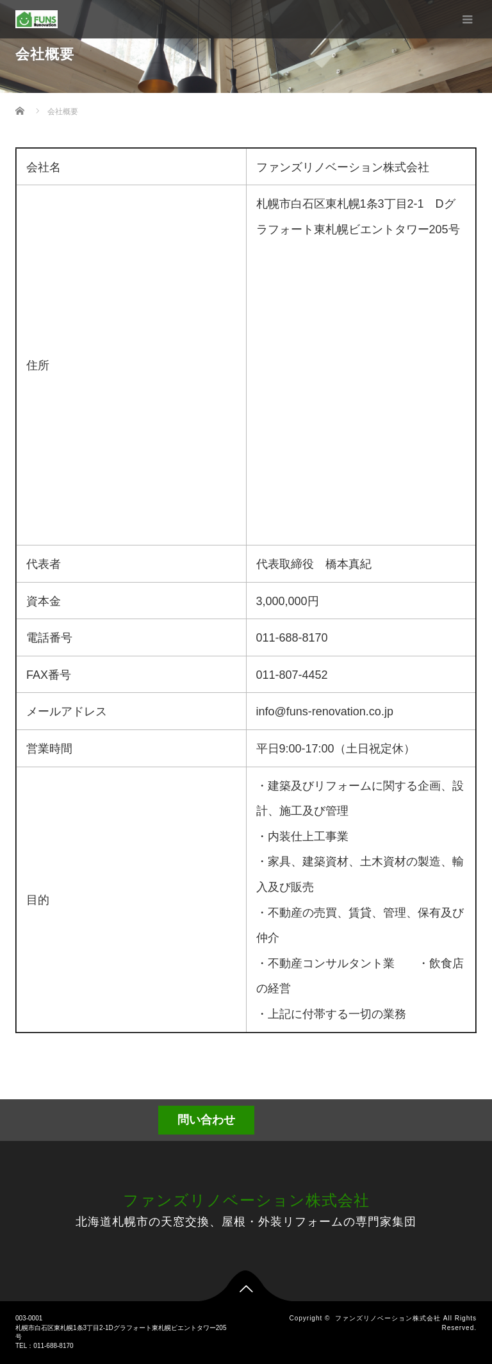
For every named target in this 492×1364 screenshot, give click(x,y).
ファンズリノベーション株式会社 (246, 1200)
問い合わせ (206, 1119)
